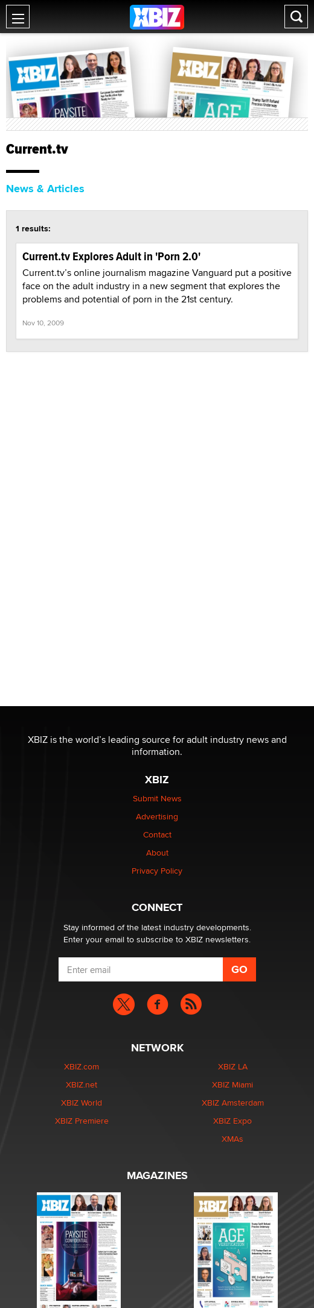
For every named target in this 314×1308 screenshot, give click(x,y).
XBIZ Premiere (82, 1121)
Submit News (157, 798)
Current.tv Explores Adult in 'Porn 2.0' (111, 256)
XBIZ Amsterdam (233, 1103)
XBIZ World (81, 1103)
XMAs (232, 1139)
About (157, 852)
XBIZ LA (233, 1066)
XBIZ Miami (232, 1084)
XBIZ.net (81, 1084)
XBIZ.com (81, 1066)
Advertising (157, 816)
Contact (157, 834)
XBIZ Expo (232, 1121)
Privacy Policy (157, 871)
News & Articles (45, 188)
